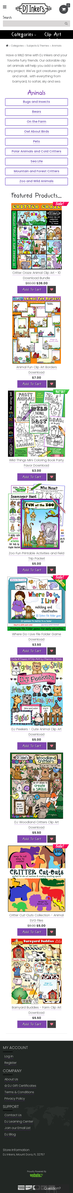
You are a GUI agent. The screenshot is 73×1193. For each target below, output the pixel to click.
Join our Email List (17, 1128)
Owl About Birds (36, 131)
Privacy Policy (14, 1098)
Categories (24, 34)
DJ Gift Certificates (20, 1085)
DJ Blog (10, 1134)
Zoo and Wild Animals (36, 181)
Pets (36, 141)
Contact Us (13, 1115)
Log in (8, 1056)
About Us (11, 1079)
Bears (36, 111)
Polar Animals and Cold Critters (36, 151)
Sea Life (37, 161)
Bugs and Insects (36, 101)
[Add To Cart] (32, 289)
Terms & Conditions (19, 1092)
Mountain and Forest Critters (36, 171)
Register (10, 1062)
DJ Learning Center (18, 1121)
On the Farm (36, 121)
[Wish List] (51, 289)
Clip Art (53, 34)
